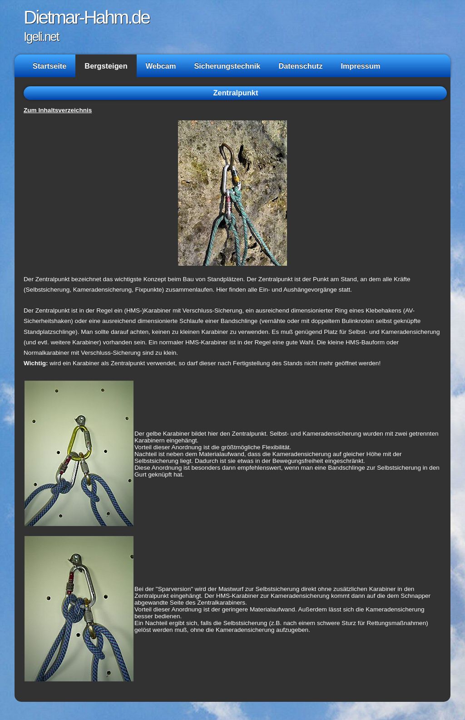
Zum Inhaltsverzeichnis (58, 110)
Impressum (360, 66)
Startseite (49, 66)
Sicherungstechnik (227, 66)
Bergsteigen (105, 66)
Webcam (161, 66)
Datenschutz (300, 66)
